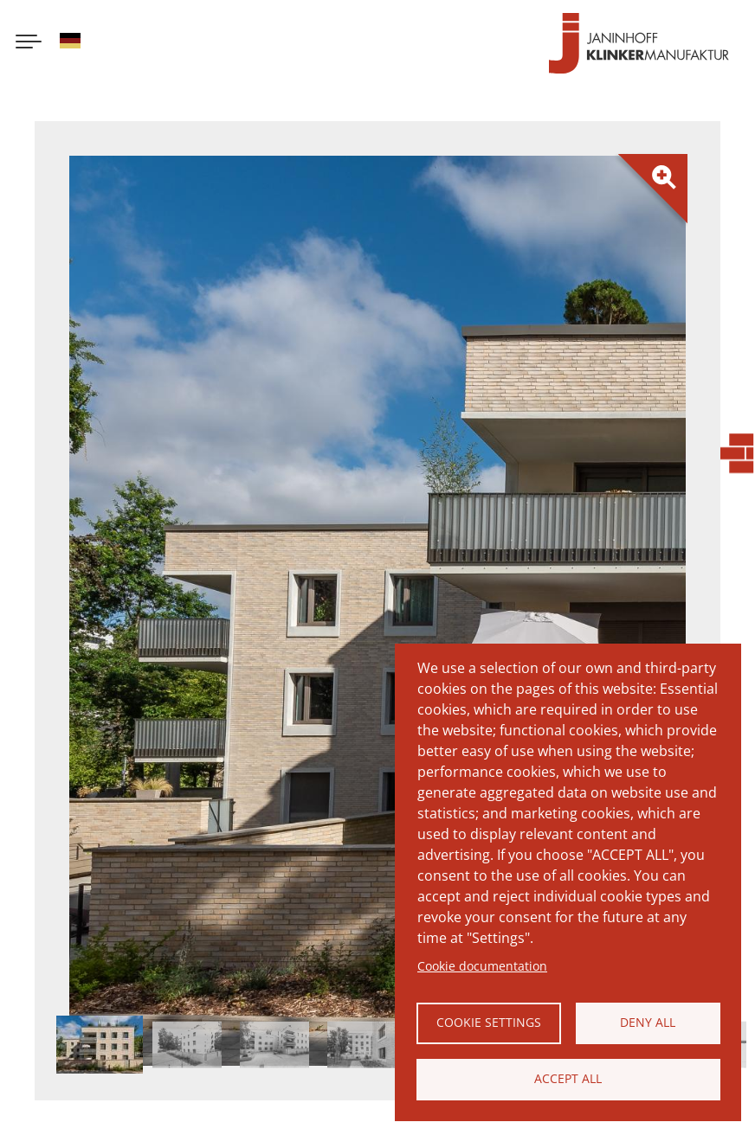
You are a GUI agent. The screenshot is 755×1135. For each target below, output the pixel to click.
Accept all (568, 1078)
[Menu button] (28, 43)
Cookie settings (488, 1022)
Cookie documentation (482, 966)
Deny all (647, 1022)
